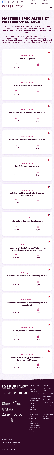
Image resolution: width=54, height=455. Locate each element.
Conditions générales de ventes (12, 445)
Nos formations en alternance (34, 400)
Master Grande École (34, 395)
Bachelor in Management (33, 390)
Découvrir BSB (48, 394)
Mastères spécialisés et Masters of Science (33, 406)
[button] (50, 7)
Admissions (47, 397)
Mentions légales (7, 439)
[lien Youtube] (22, 2)
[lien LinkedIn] (17, 2)
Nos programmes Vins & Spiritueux (33, 415)
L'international (48, 402)
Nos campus (47, 399)
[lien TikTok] (13, 2)
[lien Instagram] (8, 2)
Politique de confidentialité (11, 442)
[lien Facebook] (26, 2)
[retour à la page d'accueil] (14, 6)
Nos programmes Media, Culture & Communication (34, 424)
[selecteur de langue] (4, 1)
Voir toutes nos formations (34, 431)
